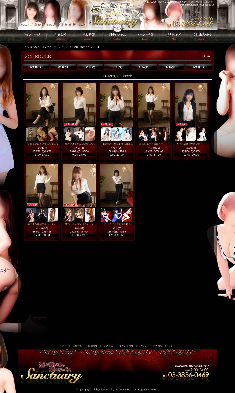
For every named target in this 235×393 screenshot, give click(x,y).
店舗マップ (174, 36)
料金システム (117, 36)
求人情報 (157, 346)
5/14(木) (144, 67)
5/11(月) (62, 67)
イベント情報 (146, 36)
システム (108, 346)
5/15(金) (171, 67)
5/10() (35, 67)
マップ (143, 346)
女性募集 (202, 36)
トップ (62, 346)
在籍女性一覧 (61, 36)
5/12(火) (90, 67)
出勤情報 (89, 36)
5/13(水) (117, 67)
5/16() (198, 67)
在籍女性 (77, 346)
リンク (172, 346)
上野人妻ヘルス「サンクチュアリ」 (112, 389)
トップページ (65, 15)
